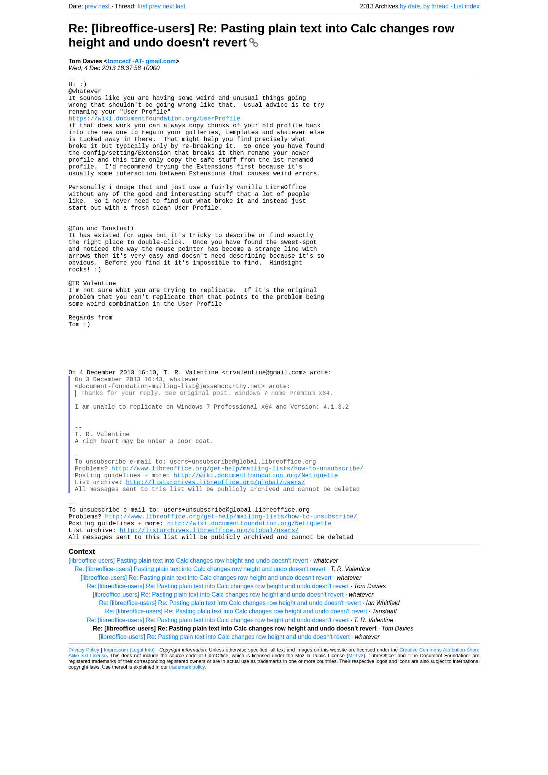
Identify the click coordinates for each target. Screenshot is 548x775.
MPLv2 (355, 758)
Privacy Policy (83, 752)
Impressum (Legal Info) (129, 752)
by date (410, 6)
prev (91, 6)
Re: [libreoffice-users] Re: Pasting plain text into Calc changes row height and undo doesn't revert (218, 688)
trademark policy (187, 769)
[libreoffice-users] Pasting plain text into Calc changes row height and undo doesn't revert (188, 662)
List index (467, 6)
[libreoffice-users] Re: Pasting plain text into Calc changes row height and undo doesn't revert (206, 680)
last (180, 6)
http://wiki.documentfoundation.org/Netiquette (256, 563)
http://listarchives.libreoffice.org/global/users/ (215, 572)
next (104, 6)
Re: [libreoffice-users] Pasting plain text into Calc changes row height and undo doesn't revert (200, 671)
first (142, 6)
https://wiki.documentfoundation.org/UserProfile (154, 127)
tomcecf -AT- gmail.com (141, 61)
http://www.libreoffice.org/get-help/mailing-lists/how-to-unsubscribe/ (237, 555)
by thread (436, 6)
